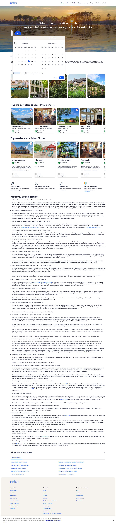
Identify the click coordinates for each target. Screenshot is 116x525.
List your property (83, 3)
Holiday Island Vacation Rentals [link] (19, 462)
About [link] (44, 490)
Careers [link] (44, 493)
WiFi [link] (86, 352)
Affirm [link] (33, 389)
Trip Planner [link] (19, 443)
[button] (53, 51)
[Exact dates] (44, 73)
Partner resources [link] (13, 498)
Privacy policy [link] (46, 506)
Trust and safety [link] (13, 495)
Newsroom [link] (45, 498)
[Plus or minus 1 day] (50, 73)
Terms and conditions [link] (47, 503)
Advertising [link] (12, 508)
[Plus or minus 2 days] (57, 73)
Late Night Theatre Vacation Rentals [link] (67, 465)
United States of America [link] (28, 56)
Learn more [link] (87, 191)
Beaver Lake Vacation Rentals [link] (18, 468)
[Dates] (54, 33)
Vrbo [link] (77, 490)
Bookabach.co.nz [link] (80, 498)
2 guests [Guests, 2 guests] (75, 34)
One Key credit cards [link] (14, 503)
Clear (83, 78)
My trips (98, 3)
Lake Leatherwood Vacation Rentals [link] (20, 471)
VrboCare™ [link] (67, 415)
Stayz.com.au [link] (79, 500)
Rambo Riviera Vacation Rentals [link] (66, 474)
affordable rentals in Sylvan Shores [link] (29, 227)
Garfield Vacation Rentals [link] (17, 474)
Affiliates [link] (45, 495)
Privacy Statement (49, 520)
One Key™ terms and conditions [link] (50, 500)
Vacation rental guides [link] (14, 500)
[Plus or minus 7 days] (69, 73)
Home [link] (12, 56)
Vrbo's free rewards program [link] (93, 227)
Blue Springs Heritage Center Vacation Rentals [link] (70, 468)
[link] (30, 110)
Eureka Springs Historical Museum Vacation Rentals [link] (71, 462)
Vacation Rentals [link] (18, 56)
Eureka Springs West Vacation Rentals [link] (67, 471)
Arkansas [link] (37, 56)
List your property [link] (13, 490)
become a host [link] (64, 399)
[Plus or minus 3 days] (63, 73)
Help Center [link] (44, 436)
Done (89, 78)
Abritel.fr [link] (78, 493)
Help (91, 3)
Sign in (104, 3)
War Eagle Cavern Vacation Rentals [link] (20, 465)
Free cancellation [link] (65, 384)
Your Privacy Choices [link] (47, 511)
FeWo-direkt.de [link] (79, 495)
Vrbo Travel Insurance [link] (14, 506)
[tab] (53, 38)
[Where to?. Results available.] (25, 33)
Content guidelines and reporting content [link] (52, 513)
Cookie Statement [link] (47, 508)
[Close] (113, 520)
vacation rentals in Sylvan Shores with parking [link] (42, 282)
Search (101, 33)
